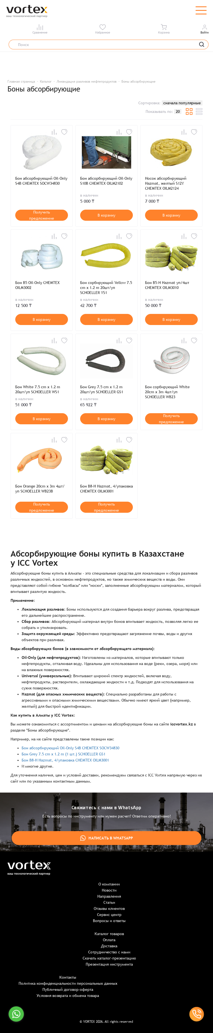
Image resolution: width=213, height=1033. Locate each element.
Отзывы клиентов (109, 908)
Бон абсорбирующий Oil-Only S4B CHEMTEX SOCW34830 (41, 181)
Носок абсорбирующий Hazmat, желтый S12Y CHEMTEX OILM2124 (165, 183)
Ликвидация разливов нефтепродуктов (86, 81)
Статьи (109, 902)
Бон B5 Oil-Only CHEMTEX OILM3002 (37, 285)
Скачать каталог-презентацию (109, 958)
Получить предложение (41, 215)
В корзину (106, 215)
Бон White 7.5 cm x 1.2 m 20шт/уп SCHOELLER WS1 (37, 389)
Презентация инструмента (109, 964)
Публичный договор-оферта (67, 989)
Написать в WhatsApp (106, 838)
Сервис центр (109, 914)
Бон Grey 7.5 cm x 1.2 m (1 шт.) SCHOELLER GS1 (63, 754)
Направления (109, 896)
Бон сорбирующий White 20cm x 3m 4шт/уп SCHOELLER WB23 (167, 392)
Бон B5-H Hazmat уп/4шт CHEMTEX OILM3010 (167, 285)
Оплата (109, 940)
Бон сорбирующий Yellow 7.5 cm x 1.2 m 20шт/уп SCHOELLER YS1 (106, 287)
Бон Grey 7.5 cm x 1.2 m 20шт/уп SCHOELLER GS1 (101, 389)
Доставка (109, 946)
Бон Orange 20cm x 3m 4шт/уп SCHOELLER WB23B (40, 488)
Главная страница (21, 81)
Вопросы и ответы (109, 920)
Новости (109, 890)
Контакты (67, 977)
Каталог (46, 81)
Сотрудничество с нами (109, 952)
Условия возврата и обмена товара (68, 995)
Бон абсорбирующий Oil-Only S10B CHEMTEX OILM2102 (106, 181)
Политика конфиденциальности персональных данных (68, 983)
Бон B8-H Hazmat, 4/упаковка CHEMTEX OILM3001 (106, 488)
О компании (109, 884)
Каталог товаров (109, 934)
